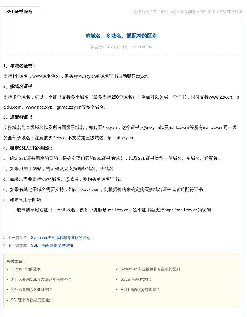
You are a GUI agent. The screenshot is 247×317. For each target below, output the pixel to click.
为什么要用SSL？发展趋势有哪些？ (41, 279)
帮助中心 (168, 12)
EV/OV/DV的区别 (26, 269)
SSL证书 (207, 12)
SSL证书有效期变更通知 (52, 245)
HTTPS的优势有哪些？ (140, 289)
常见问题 (188, 12)
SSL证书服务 (231, 12)
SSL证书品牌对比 (135, 279)
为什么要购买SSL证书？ (32, 289)
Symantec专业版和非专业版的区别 (60, 238)
